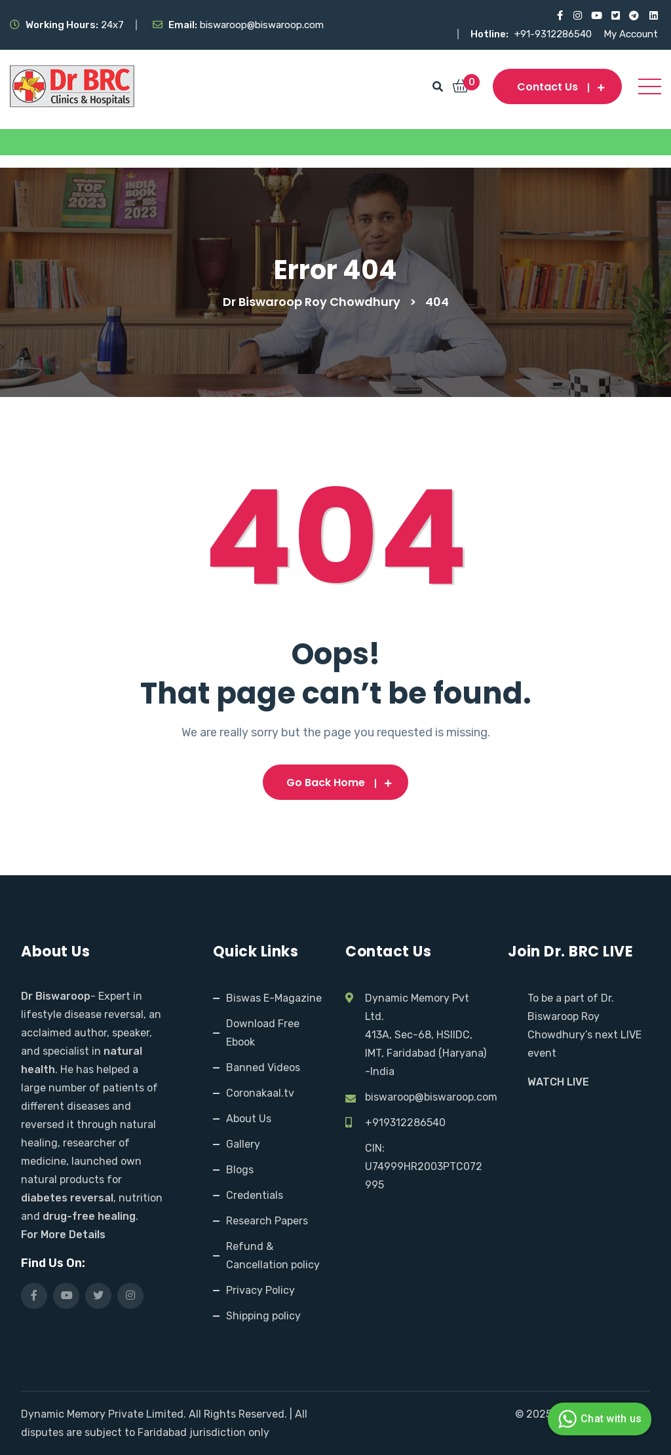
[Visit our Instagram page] (577, 16)
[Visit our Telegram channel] (634, 16)
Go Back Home (335, 782)
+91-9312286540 (554, 34)
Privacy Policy (260, 1290)
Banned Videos (263, 1067)
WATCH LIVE (558, 1082)
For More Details (63, 1234)
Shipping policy (263, 1316)
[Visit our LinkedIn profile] (653, 16)
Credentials (254, 1195)
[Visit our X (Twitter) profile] (615, 16)
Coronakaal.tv (260, 1093)
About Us (248, 1118)
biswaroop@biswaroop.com (431, 1097)
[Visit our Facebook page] (558, 16)
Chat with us (598, 1419)
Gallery (243, 1144)
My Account (631, 34)
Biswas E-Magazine (274, 998)
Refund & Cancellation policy (273, 1255)
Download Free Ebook (262, 1032)
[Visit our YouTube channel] (596, 16)
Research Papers (267, 1221)
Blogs (240, 1169)
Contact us (557, 86)
